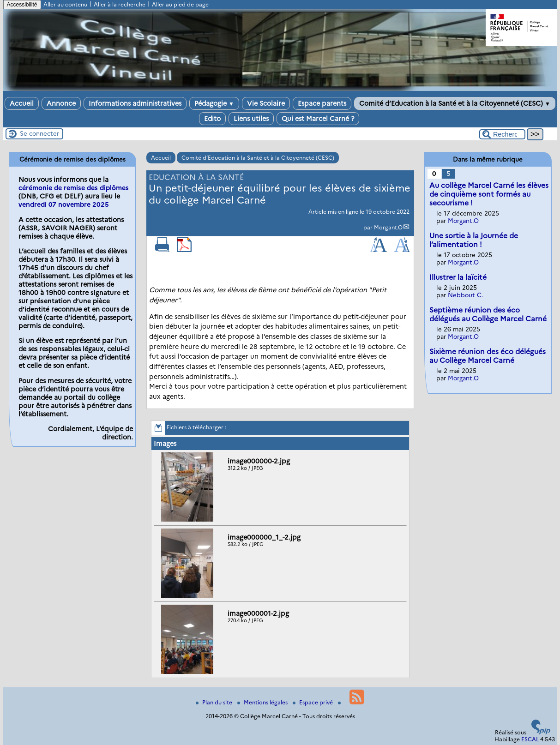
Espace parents (322, 103)
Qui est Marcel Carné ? (318, 118)
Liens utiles (251, 118)
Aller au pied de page (180, 4)
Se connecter (39, 133)
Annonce (61, 103)
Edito (212, 118)
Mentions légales (263, 702)
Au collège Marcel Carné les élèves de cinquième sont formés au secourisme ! (488, 194)
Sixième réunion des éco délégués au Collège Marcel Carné (487, 356)
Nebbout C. (465, 295)
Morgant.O (388, 227)
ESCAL (530, 739)
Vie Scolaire (266, 103)
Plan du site (215, 702)
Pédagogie (214, 103)
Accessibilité (22, 4)
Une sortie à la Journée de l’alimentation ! (473, 240)
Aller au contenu (65, 4)
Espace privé (313, 702)
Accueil (22, 103)
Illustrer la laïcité (458, 277)
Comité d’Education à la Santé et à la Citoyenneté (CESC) (454, 103)
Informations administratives (135, 103)
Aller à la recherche (119, 4)
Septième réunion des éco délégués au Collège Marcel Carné (488, 314)
